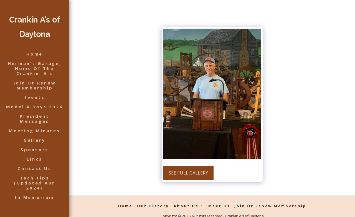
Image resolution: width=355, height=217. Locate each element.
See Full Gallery (188, 172)
